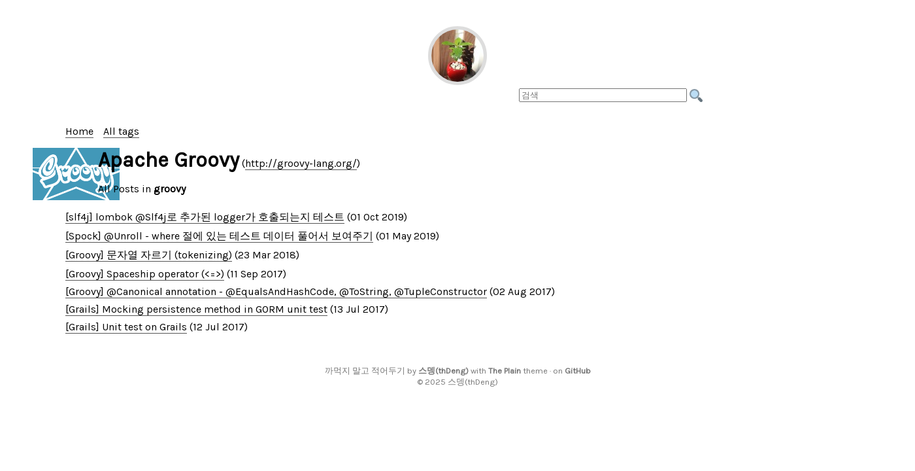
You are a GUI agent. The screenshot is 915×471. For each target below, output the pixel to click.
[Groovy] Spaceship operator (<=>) (144, 274)
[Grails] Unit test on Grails (126, 327)
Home (79, 131)
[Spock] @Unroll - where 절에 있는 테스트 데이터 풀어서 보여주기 (219, 236)
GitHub (578, 370)
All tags (121, 131)
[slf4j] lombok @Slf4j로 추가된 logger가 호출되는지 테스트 (204, 217)
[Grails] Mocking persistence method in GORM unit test (196, 309)
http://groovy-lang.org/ (301, 163)
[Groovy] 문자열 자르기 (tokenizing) (148, 255)
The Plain (504, 370)
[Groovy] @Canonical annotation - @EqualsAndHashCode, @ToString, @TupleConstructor (276, 291)
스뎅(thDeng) (443, 370)
